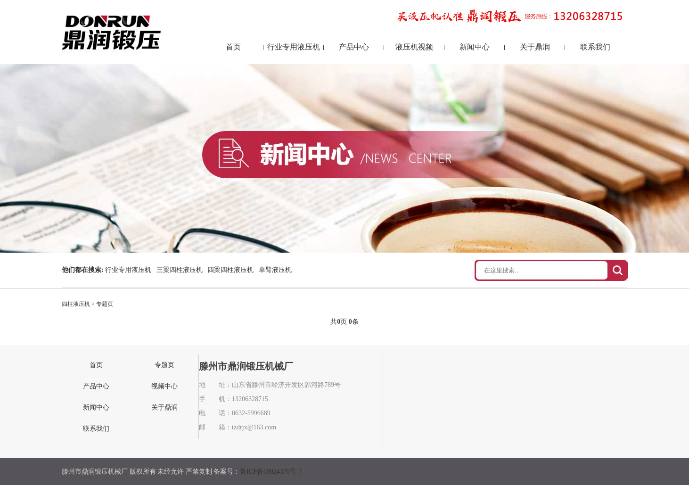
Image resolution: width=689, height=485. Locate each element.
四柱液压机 (76, 304)
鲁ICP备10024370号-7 (271, 471)
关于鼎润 (535, 47)
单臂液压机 (275, 269)
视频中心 (164, 386)
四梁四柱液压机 (230, 269)
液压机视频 (414, 47)
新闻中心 (474, 47)
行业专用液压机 (293, 47)
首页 (233, 47)
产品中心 (354, 47)
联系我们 (595, 47)
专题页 (104, 304)
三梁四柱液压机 (179, 269)
